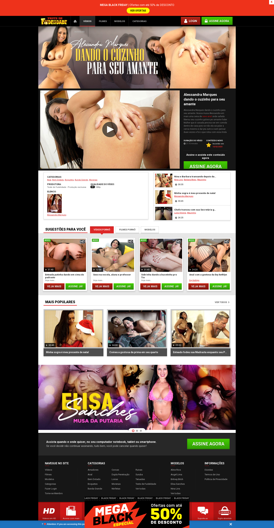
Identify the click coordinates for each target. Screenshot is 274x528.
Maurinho (201, 169)
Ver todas (140, 478)
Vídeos (87, 10)
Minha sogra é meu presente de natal (194, 182)
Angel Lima (176, 464)
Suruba (139, 464)
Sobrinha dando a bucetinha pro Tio (159, 265)
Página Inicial (75, 10)
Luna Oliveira (180, 202)
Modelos (119, 10)
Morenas (93, 169)
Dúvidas (79, 21)
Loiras (115, 468)
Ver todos (221, 291)
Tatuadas (140, 468)
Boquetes (69, 169)
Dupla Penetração (120, 464)
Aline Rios (176, 459)
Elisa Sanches (178, 473)
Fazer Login (51, 478)
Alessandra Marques (56, 194)
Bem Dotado (58, 169)
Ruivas (139, 459)
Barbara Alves (190, 169)
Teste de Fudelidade (146, 473)
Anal (49, 169)
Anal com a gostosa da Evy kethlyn (208, 264)
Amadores (93, 459)
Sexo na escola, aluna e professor (112, 264)
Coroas (115, 459)
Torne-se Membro (54, 482)
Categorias (139, 10)
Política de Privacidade (216, 468)
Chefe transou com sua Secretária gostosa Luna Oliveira (195, 199)
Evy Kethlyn (194, 270)
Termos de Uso (212, 464)
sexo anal (207, 106)
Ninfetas (116, 478)
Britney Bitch (177, 468)
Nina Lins (178, 169)
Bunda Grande (81, 169)
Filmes (103, 10)
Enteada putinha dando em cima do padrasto (64, 265)
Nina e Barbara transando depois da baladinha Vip (195, 166)
